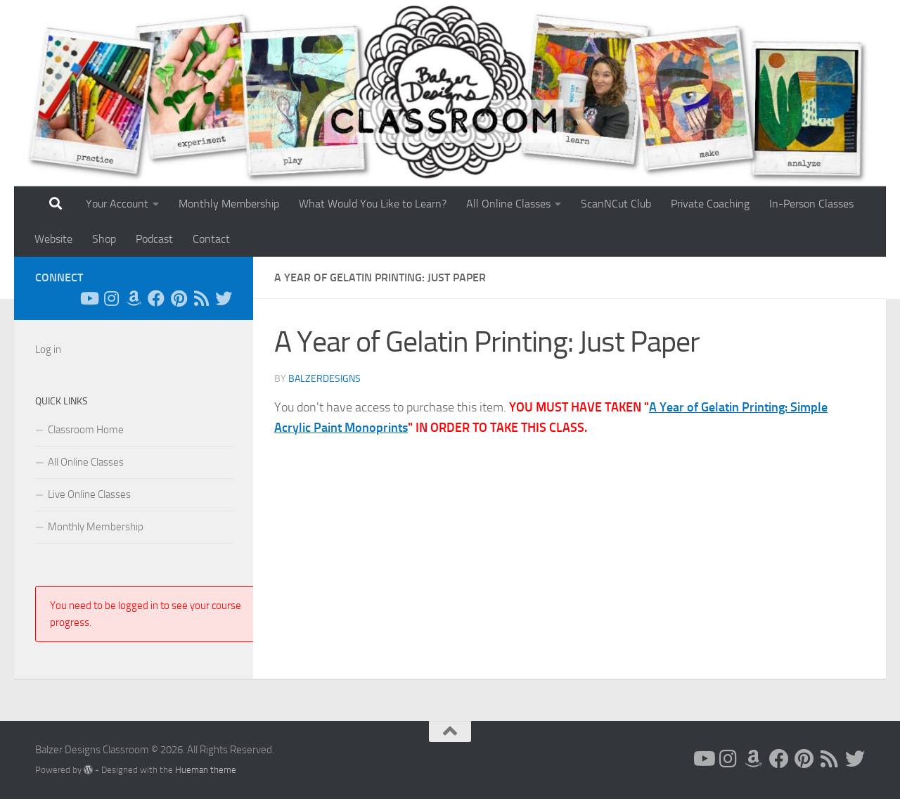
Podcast (154, 238)
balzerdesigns (324, 379)
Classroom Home (86, 429)
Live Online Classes (89, 494)
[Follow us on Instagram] (111, 298)
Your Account (117, 203)
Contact (211, 238)
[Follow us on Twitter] (223, 298)
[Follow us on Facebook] (156, 298)
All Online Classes (508, 203)
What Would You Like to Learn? (372, 203)
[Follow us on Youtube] (88, 298)
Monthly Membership (229, 203)
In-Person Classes (811, 203)
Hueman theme (205, 770)
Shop (104, 238)
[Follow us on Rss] (201, 298)
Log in (48, 349)
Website (53, 238)
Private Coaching (710, 203)
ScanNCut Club (616, 203)
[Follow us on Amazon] (133, 298)
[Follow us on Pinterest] (178, 298)
